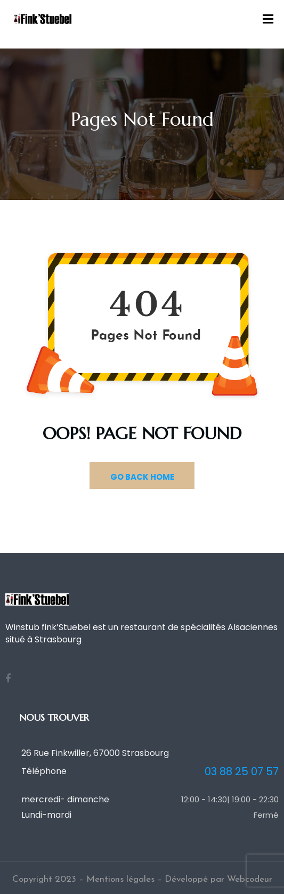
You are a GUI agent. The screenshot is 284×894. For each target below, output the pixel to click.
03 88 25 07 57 (242, 772)
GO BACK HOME (142, 476)
